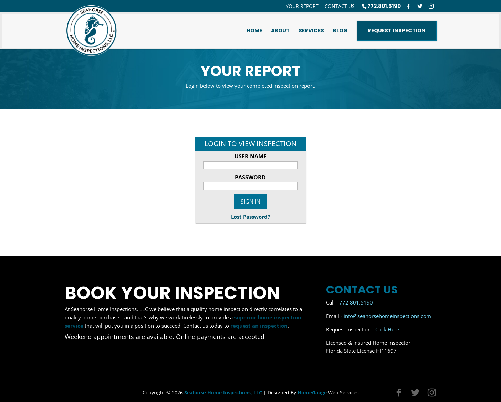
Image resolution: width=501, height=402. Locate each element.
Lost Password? (250, 216)
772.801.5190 (384, 6)
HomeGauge (312, 392)
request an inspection (259, 325)
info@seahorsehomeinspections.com (387, 315)
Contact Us (340, 6)
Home (254, 30)
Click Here (387, 329)
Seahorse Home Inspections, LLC (223, 392)
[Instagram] (431, 6)
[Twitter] (419, 6)
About (280, 30)
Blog (340, 30)
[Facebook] (408, 6)
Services (311, 30)
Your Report (302, 6)
